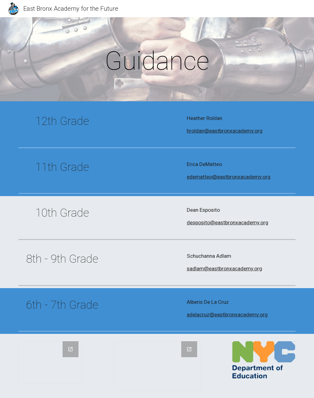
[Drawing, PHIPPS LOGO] (50, 362)
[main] (157, 60)
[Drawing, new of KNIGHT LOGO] (157, 366)
